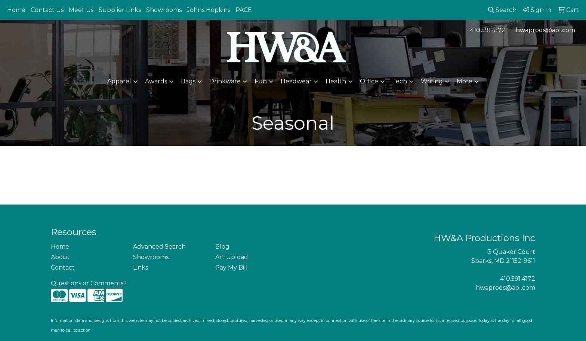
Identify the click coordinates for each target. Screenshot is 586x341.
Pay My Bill (231, 267)
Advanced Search (159, 246)
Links (140, 267)
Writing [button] (432, 81)
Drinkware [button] (225, 81)
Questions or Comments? (89, 283)
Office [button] (369, 81)
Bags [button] (188, 81)
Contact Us (47, 9)
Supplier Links (120, 9)
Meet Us (81, 9)
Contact (63, 267)
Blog (222, 246)
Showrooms (164, 9)
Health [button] (336, 81)
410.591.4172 (487, 30)
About (60, 257)
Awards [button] (156, 81)
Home (16, 9)
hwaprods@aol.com (545, 30)
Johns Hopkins (208, 9)
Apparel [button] (119, 81)
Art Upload (231, 257)
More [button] (464, 81)
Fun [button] (261, 81)
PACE (243, 9)
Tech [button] (399, 81)
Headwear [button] (296, 81)
